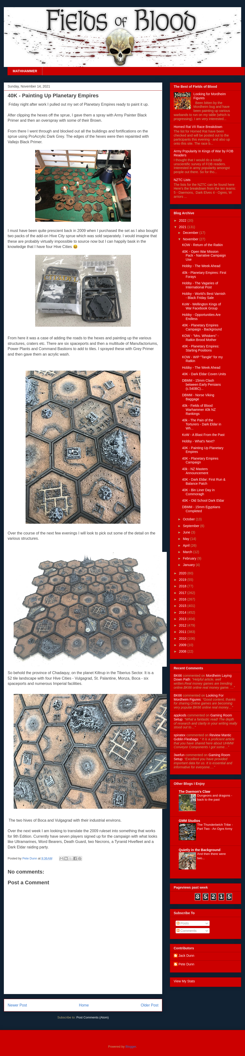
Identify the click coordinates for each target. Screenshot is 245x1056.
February (190, 558)
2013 (183, 619)
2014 (183, 612)
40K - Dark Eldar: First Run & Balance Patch (203, 481)
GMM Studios (189, 821)
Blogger (130, 1046)
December (191, 233)
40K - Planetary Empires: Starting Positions (200, 348)
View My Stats (184, 981)
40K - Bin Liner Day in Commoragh (198, 492)
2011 (183, 632)
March (188, 552)
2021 (183, 227)
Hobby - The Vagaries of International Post (200, 285)
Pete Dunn (30, 858)
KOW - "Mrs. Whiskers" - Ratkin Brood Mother (200, 338)
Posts (183, 923)
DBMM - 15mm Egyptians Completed (201, 509)
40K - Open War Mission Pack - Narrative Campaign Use (204, 256)
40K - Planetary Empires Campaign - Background (202, 327)
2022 (183, 220)
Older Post (149, 1005)
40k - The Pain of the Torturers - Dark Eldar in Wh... (201, 424)
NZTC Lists (182, 180)
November (191, 239)
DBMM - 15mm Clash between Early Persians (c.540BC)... (201, 384)
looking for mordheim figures (199, 697)
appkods (180, 715)
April (186, 545)
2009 (183, 645)
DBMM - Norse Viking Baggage (198, 397)
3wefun (179, 755)
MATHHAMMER (25, 71)
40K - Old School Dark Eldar (203, 500)
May (186, 539)
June (187, 532)
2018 (183, 586)
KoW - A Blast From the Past (203, 435)
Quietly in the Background (199, 850)
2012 (183, 625)
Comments (187, 931)
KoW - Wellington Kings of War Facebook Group (201, 306)
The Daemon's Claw (194, 791)
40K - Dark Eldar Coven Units (204, 374)
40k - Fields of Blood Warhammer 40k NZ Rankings (199, 410)
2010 (183, 638)
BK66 (178, 675)
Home (84, 1005)
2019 (183, 580)
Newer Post (17, 1005)
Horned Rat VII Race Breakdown (198, 127)
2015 (183, 606)
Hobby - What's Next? (198, 441)
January (189, 565)
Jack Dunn (186, 955)
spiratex (179, 735)
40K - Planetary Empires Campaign (200, 460)
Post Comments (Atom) (92, 1017)
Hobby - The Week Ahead (201, 266)
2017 (183, 593)
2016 (183, 599)
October (189, 519)
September (191, 526)
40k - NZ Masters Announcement (195, 471)
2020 (183, 573)
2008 (183, 651)
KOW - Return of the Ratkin (202, 245)
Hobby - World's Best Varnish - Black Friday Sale (203, 296)
